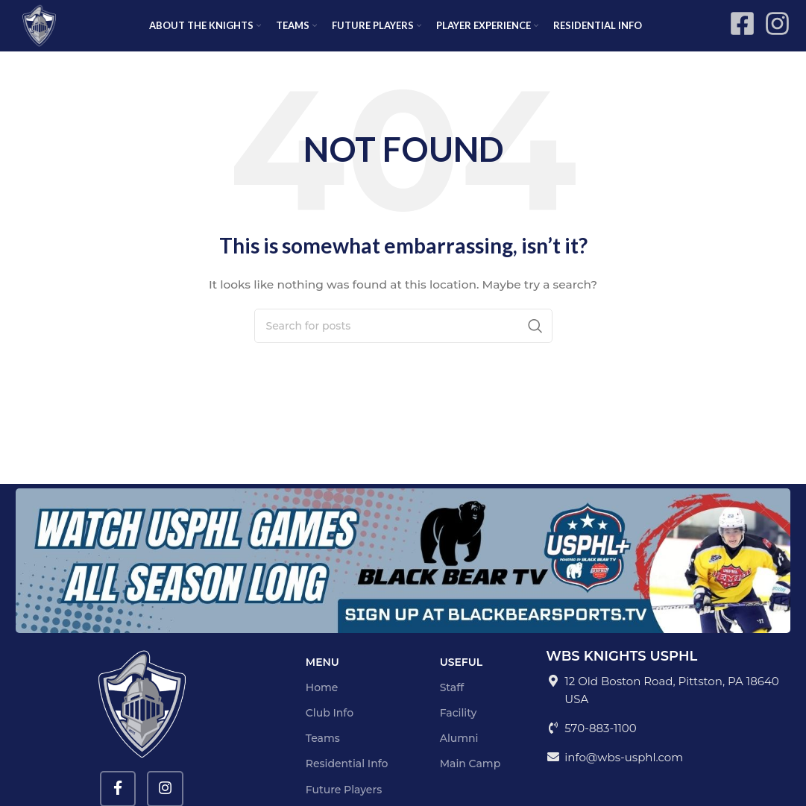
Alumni (459, 754)
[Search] (403, 341)
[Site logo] (48, 33)
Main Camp (470, 780)
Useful (461, 677)
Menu (322, 677)
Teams (323, 754)
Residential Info (347, 780)
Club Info (329, 728)
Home (322, 703)
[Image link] (403, 575)
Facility (458, 728)
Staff (452, 703)
